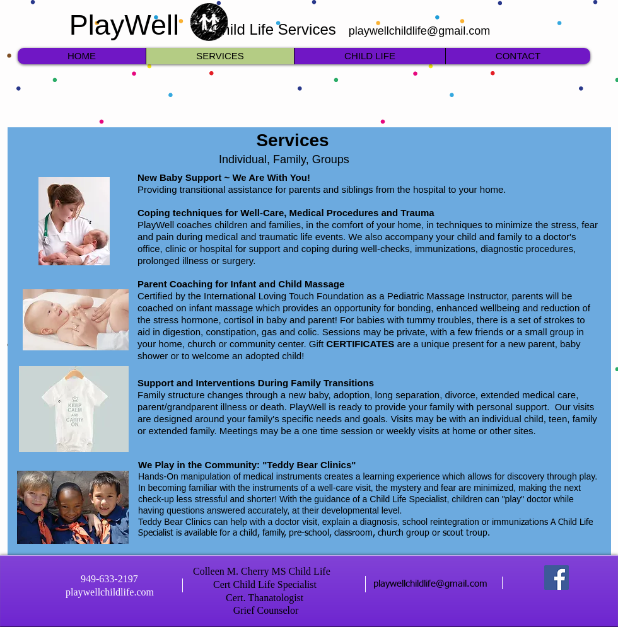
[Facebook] (556, 577)
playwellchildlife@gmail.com (419, 31)
